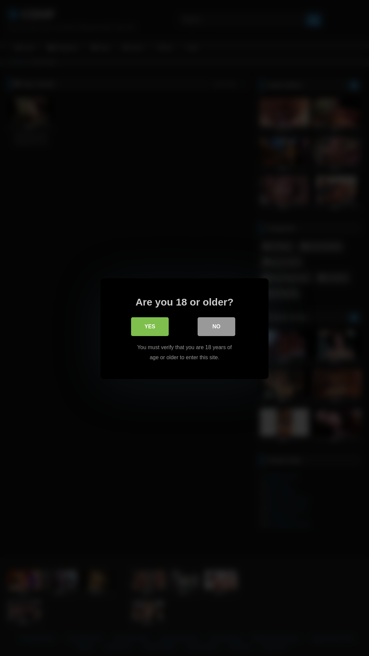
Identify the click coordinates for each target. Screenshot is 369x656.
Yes (150, 326)
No (216, 326)
